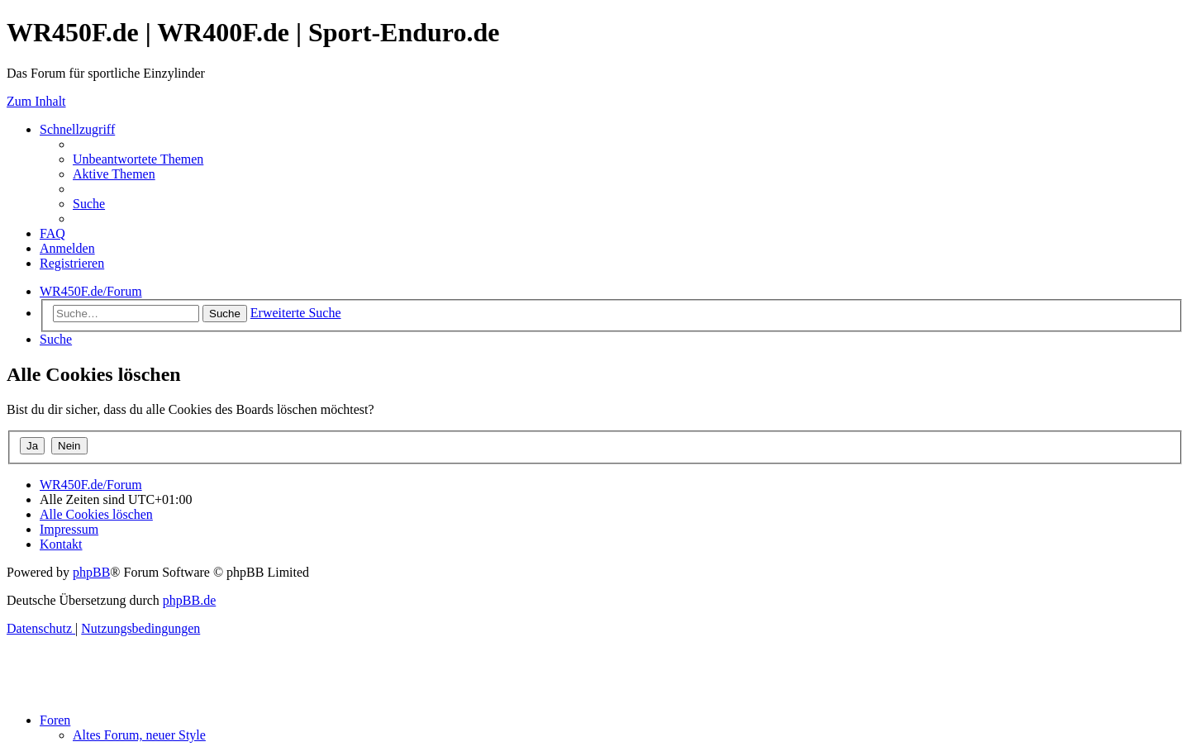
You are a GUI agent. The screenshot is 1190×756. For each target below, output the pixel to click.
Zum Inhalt (36, 101)
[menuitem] (138, 159)
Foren (55, 720)
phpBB (91, 572)
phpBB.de (189, 600)
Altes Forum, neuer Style (139, 735)
